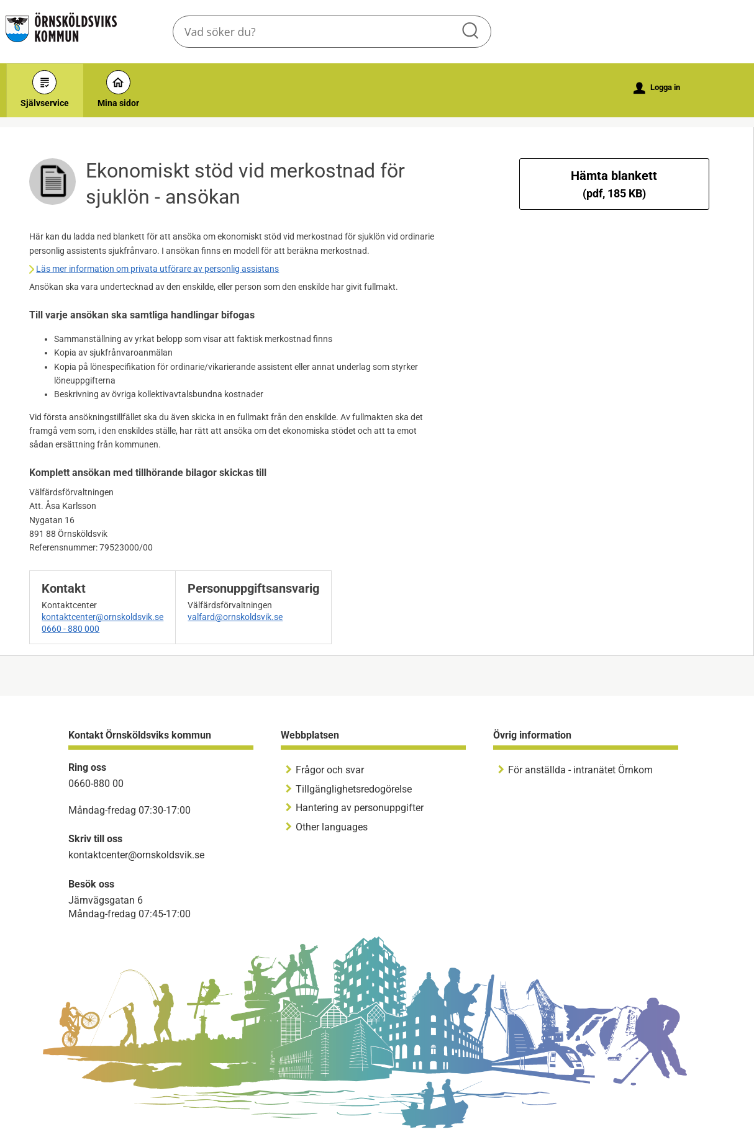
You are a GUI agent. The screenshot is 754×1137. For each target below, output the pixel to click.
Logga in (657, 88)
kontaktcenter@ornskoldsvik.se (102, 617)
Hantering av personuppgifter (360, 808)
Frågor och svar (330, 770)
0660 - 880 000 (70, 629)
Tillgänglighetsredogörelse (354, 789)
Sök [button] (471, 31)
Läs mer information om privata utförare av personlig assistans (157, 269)
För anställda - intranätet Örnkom (580, 770)
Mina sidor (118, 89)
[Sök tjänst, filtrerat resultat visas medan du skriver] (332, 32)
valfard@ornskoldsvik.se (235, 617)
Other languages (332, 827)
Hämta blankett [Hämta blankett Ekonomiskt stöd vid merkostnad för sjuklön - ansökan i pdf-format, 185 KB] (614, 184)
